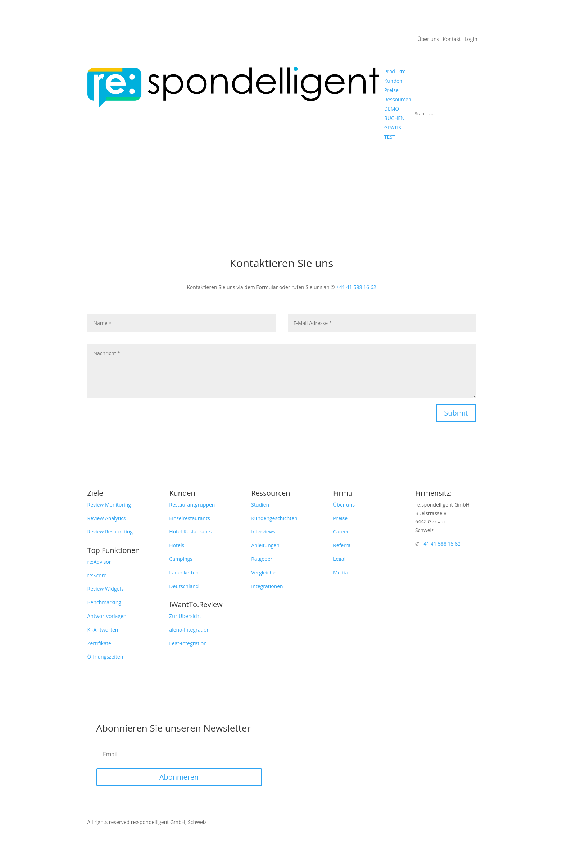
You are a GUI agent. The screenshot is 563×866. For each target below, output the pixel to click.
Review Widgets (105, 588)
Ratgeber (261, 558)
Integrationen (267, 586)
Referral (342, 545)
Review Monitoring (109, 504)
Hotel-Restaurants (190, 531)
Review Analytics (106, 518)
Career (341, 531)
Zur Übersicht (185, 616)
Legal (339, 558)
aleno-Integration (189, 629)
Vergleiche (263, 572)
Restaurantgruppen (192, 504)
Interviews (263, 531)
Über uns (428, 39)
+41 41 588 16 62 (356, 287)
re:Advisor (99, 561)
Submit (456, 413)
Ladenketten (184, 572)
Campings (180, 558)
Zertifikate (99, 643)
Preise (340, 518)
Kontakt (451, 39)
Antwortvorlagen (107, 616)
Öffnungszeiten (105, 656)
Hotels (176, 545)
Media (340, 572)
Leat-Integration (187, 643)
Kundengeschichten (274, 518)
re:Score (97, 575)
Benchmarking (104, 602)
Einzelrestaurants (189, 518)
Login (470, 39)
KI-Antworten (102, 629)
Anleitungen (265, 545)
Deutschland (184, 586)
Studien (260, 504)
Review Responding (110, 531)
